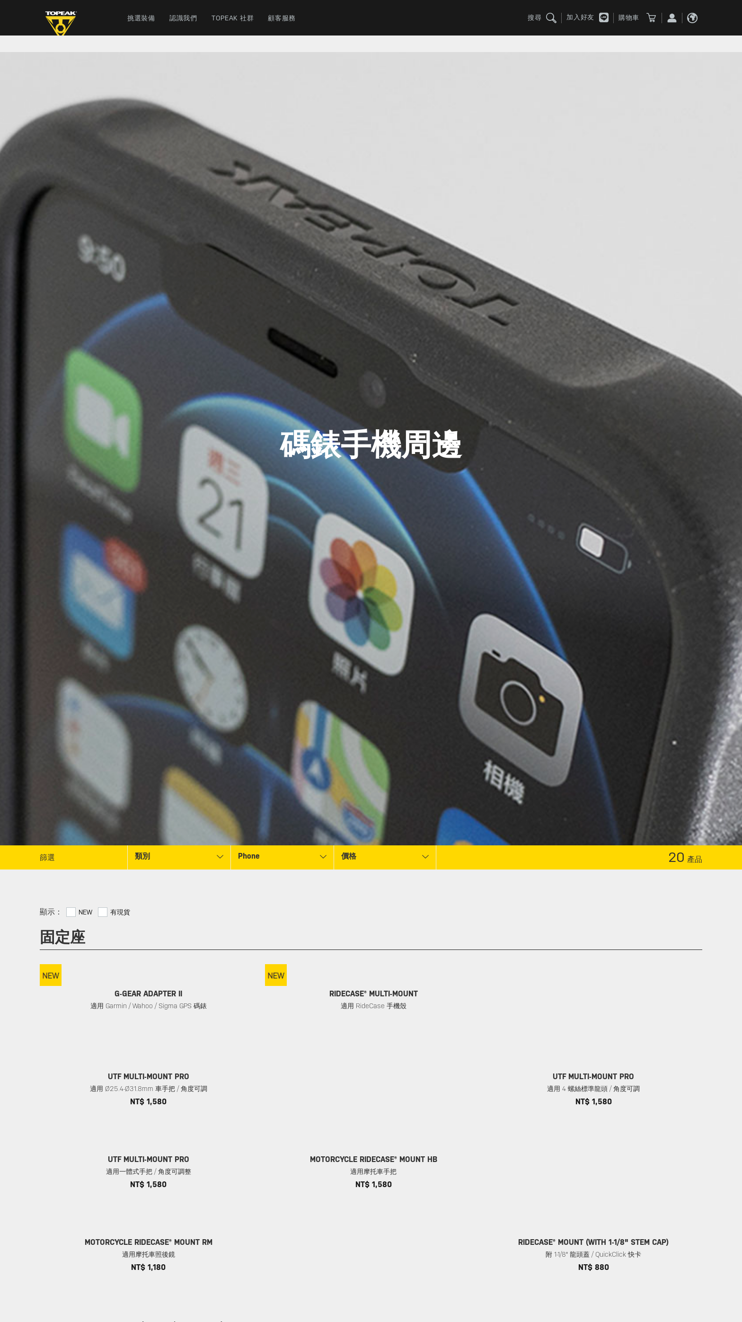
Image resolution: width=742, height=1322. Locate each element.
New (85, 912)
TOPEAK (63, 26)
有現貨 (120, 912)
